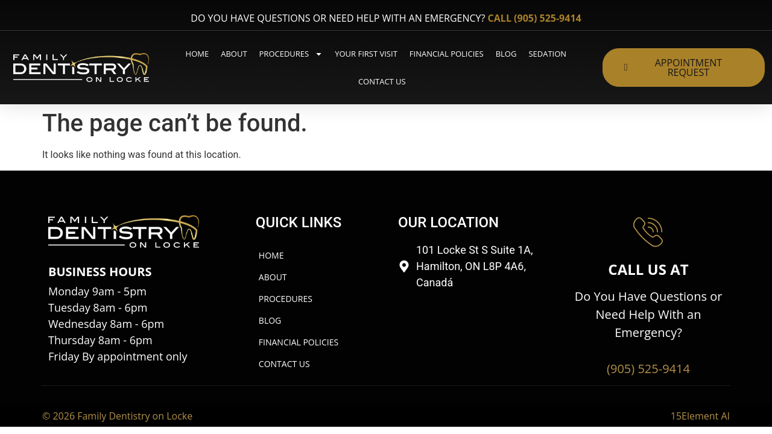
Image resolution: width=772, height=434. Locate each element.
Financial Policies (447, 53)
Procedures (291, 54)
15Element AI (700, 389)
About (234, 53)
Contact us (382, 81)
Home (197, 53)
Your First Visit (366, 53)
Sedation (547, 53)
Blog (506, 53)
